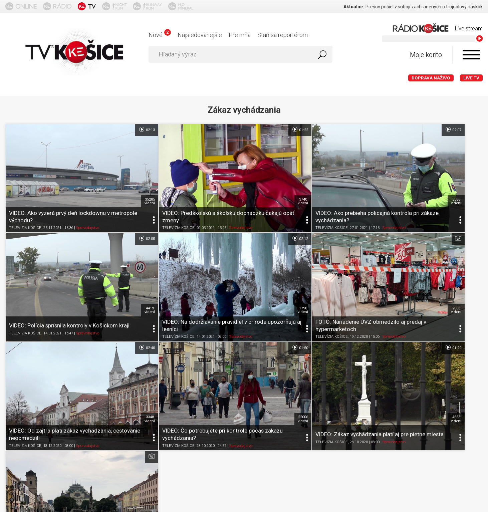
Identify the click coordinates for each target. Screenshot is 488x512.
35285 (116, 177)
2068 (235, 262)
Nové (160, 34)
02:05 (471, 129)
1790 (116, 262)
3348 (354, 262)
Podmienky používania (85, 417)
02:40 (351, 214)
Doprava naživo (431, 77)
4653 (116, 347)
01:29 (112, 299)
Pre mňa (240, 34)
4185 (235, 347)
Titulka (16, 417)
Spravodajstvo (87, 204)
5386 (354, 177)
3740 (235, 177)
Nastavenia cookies (209, 417)
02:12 (112, 214)
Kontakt (248, 417)
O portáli (41, 417)
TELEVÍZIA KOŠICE (25, 204)
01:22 (232, 129)
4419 (474, 177)
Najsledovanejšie (200, 34)
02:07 (351, 129)
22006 (474, 262)
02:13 (112, 129)
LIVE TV (471, 77)
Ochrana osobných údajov (148, 417)
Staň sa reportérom (282, 34)
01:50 (471, 214)
